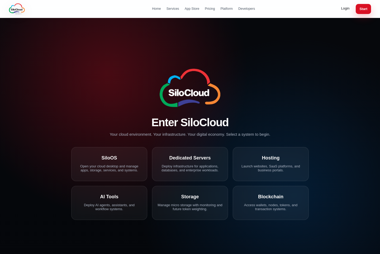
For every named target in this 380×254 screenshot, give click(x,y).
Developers (246, 9)
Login (345, 8)
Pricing (210, 9)
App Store (192, 9)
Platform (226, 9)
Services (173, 9)
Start (363, 9)
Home (156, 9)
